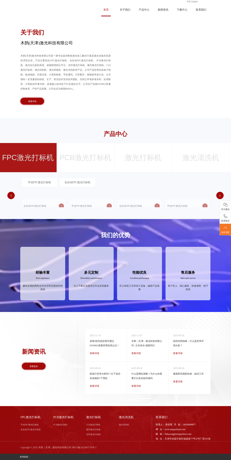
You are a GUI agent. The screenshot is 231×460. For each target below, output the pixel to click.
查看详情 (32, 101)
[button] (220, 195)
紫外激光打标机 (93, 429)
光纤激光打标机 (93, 434)
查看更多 (34, 366)
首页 (106, 9)
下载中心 (182, 9)
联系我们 (201, 9)
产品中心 (144, 9)
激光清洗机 (124, 425)
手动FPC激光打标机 (39, 182)
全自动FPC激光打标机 (77, 182)
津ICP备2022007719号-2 (84, 447)
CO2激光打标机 (93, 425)
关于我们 (125, 9)
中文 (189, 1)
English (195, 1)
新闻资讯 (163, 9)
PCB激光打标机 (60, 425)
